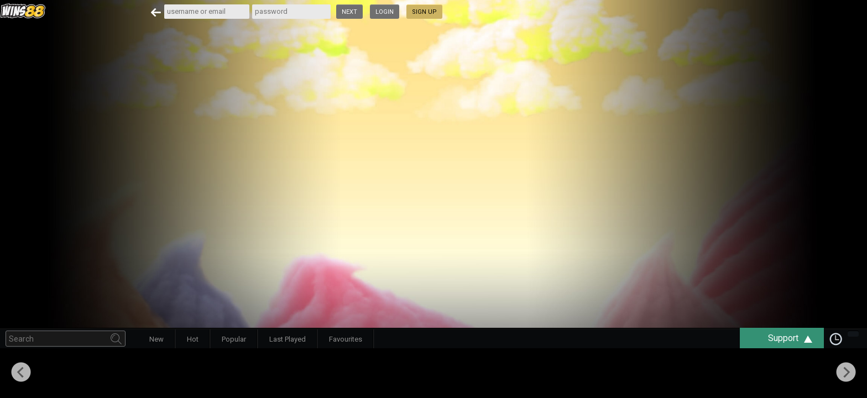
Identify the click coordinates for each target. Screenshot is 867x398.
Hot (193, 339)
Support (795, 338)
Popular (234, 339)
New (156, 339)
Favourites (345, 339)
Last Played (287, 339)
